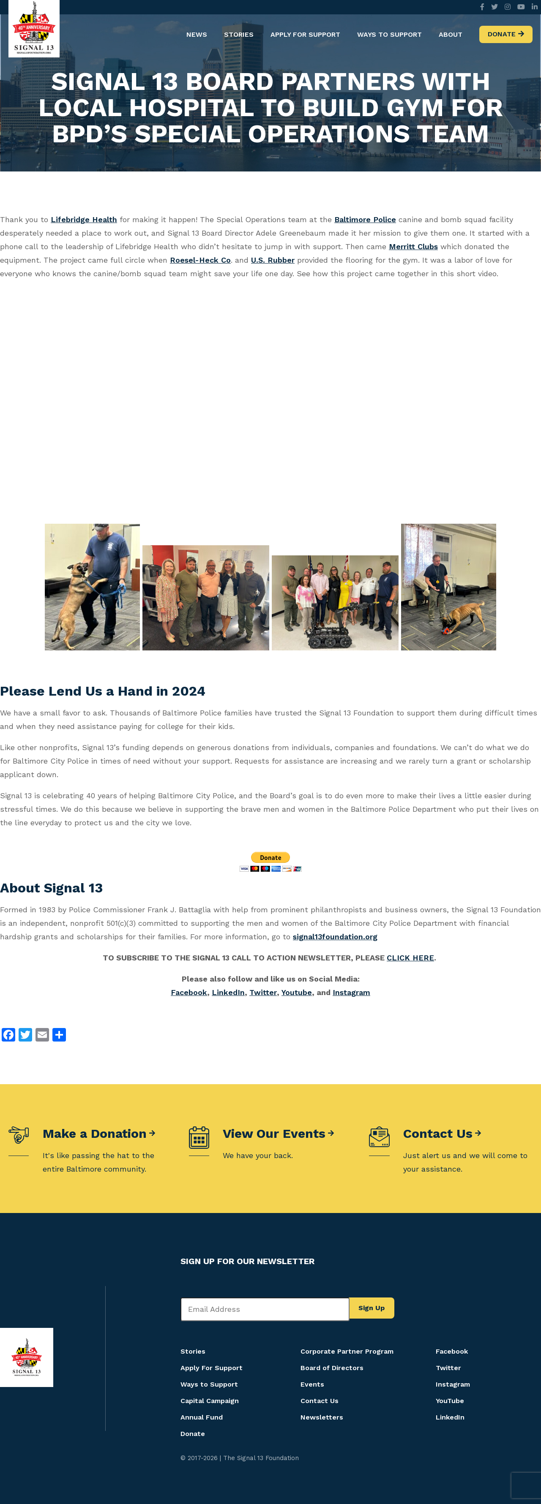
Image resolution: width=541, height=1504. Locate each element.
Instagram (351, 992)
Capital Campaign (209, 1401)
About (450, 34)
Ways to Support (389, 34)
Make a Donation (95, 1133)
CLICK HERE (410, 957)
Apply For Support (305, 34)
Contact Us (438, 1133)
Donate (502, 34)
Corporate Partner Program (347, 1351)
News (196, 34)
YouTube (450, 1401)
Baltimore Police (365, 219)
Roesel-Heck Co (200, 260)
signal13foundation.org (335, 936)
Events (312, 1384)
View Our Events (274, 1133)
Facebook (189, 992)
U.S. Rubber (273, 260)
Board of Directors (332, 1368)
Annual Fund (201, 1417)
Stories (239, 34)
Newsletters (322, 1417)
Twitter (263, 992)
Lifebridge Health (84, 219)
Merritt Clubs (413, 246)
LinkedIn (228, 992)
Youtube (296, 992)
